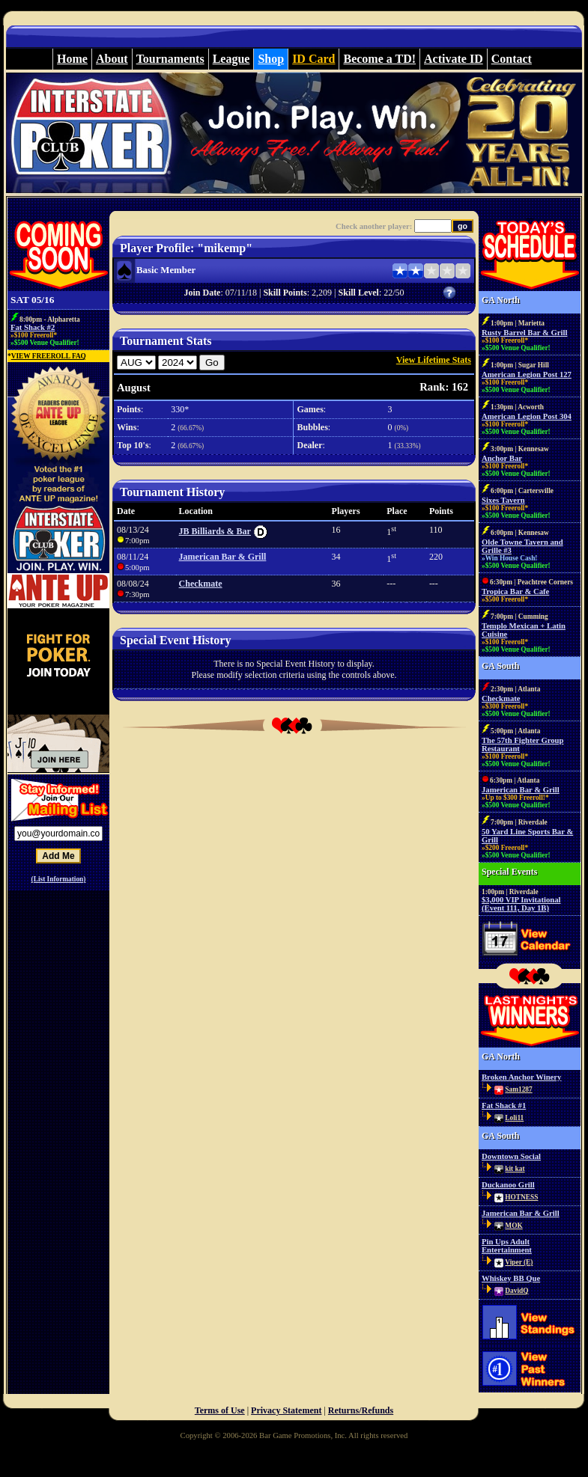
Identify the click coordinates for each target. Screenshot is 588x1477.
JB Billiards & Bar (215, 531)
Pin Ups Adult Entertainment (507, 1246)
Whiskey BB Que (511, 1278)
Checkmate (200, 583)
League (231, 58)
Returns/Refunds (360, 1410)
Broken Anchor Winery (521, 1077)
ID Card (313, 58)
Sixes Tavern (503, 500)
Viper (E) (519, 1262)
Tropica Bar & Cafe (515, 591)
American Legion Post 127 (527, 374)
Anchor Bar (502, 458)
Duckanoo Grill (508, 1185)
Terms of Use (220, 1410)
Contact (511, 58)
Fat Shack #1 (504, 1105)
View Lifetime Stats (433, 360)
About (112, 58)
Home (72, 58)
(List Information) (58, 879)
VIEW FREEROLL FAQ (48, 356)
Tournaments (170, 58)
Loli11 (514, 1118)
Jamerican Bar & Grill (223, 556)
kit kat (514, 1168)
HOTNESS (521, 1197)
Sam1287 (518, 1089)
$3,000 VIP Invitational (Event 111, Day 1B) (521, 904)
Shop (271, 58)
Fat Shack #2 (32, 327)
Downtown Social (511, 1156)
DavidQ (516, 1290)
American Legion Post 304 (527, 416)
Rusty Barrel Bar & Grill (524, 332)
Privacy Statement (286, 1410)
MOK (513, 1225)
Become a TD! (379, 58)
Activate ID (453, 58)
